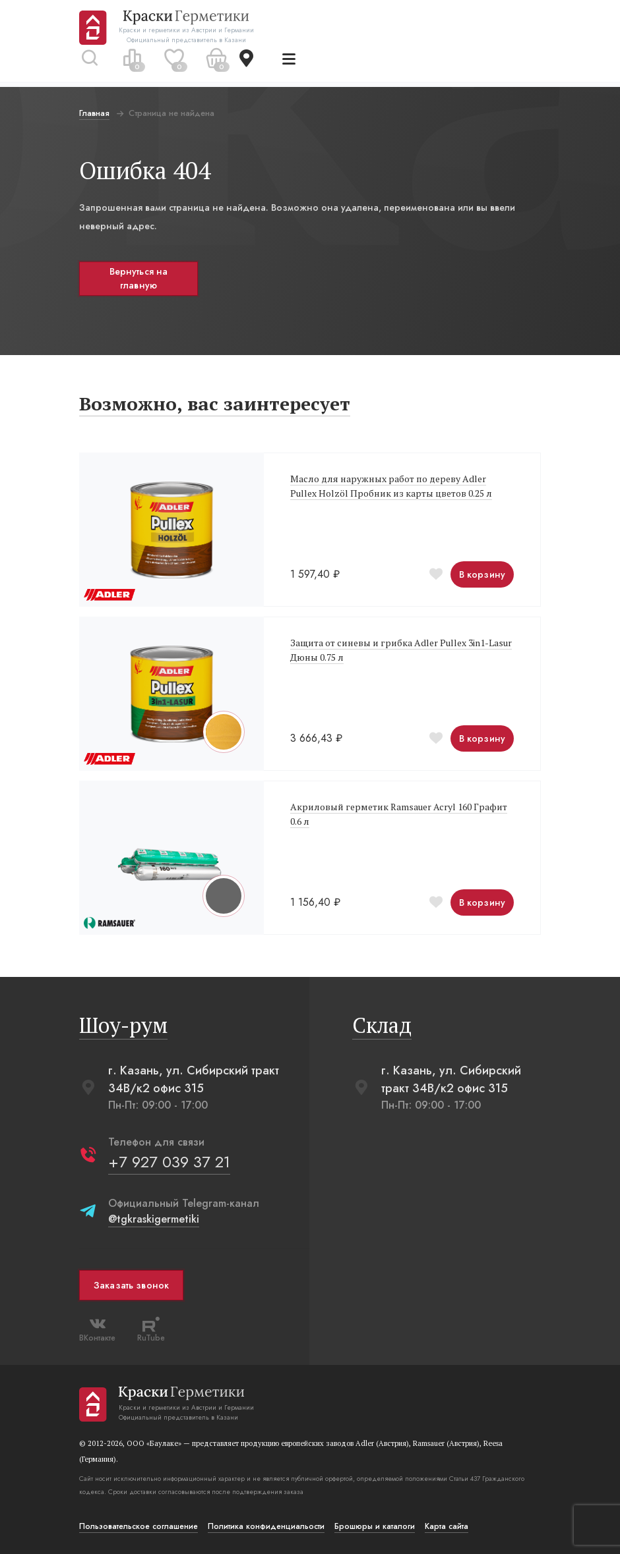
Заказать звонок (131, 1285)
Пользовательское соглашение (138, 1526)
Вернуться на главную (138, 278)
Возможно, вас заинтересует (214, 403)
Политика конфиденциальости (266, 1526)
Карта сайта (446, 1526)
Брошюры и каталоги (374, 1526)
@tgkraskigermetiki (153, 1219)
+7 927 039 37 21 (169, 1161)
